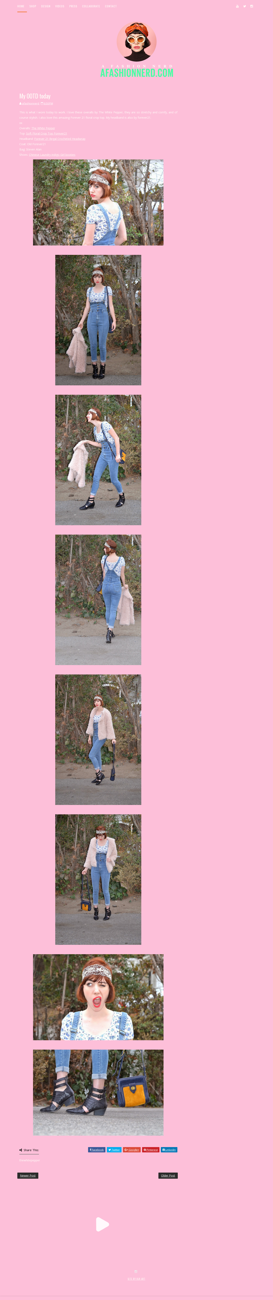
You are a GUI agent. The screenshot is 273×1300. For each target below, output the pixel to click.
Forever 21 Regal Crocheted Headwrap (59, 139)
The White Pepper (43, 128)
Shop (32, 6)
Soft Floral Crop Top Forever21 (46, 133)
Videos (59, 6)
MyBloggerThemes (84, 1283)
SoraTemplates (41, 1283)
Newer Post (28, 1175)
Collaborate (91, 6)
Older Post (168, 1175)
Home (20, 6)
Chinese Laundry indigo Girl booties (52, 155)
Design (45, 6)
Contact (111, 6)
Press (73, 6)
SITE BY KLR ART (136, 1278)
